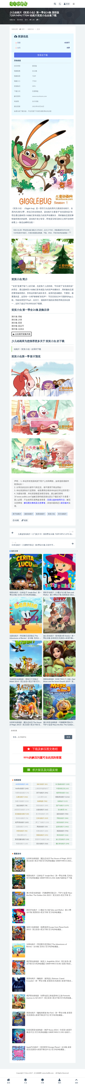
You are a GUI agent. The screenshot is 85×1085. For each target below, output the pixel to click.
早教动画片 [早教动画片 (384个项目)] (62, 818)
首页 (23, 29)
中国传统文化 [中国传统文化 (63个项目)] (62, 788)
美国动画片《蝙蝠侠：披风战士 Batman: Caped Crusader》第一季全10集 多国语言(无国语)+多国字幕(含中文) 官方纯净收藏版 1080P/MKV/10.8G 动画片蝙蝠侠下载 (48, 982)
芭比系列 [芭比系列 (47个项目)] (22, 835)
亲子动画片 (17, 514)
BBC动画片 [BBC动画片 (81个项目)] (42, 784)
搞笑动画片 (28, 514)
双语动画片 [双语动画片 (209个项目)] (42, 805)
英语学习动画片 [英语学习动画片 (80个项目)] (42, 839)
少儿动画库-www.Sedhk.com (44, 1073)
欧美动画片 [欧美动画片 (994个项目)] (62, 822)
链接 (25, 520)
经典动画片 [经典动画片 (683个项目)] (42, 831)
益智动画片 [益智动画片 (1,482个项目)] (62, 827)
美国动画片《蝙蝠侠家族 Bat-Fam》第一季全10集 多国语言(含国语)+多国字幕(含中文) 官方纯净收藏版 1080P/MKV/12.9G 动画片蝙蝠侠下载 (49, 1015)
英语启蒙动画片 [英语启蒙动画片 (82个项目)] (22, 839)
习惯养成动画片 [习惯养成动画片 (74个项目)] (22, 793)
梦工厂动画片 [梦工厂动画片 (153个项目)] (42, 822)
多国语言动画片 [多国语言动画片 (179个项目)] (21, 810)
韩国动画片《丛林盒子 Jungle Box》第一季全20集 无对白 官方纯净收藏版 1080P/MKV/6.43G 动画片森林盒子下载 (26, 594)
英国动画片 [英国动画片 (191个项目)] (42, 835)
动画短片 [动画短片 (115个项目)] (62, 801)
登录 (67, 4)
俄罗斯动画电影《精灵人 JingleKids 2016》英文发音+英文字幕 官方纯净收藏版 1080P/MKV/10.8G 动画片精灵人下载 (49, 963)
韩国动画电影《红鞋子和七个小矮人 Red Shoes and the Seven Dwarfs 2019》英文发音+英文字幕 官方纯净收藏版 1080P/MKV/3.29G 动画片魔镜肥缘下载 (59, 682)
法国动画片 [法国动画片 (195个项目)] (22, 827)
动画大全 (12, 20)
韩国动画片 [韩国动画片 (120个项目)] (22, 844)
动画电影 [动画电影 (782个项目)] (42, 801)
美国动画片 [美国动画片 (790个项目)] (62, 831)
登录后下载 (42, 55)
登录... (15, 737)
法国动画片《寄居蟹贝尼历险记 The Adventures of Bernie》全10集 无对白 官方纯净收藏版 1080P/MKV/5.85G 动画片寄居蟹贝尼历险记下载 (26, 639)
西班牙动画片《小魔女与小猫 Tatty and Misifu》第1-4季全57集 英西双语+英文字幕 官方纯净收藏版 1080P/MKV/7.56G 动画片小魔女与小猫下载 (59, 595)
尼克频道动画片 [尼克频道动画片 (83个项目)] (22, 814)
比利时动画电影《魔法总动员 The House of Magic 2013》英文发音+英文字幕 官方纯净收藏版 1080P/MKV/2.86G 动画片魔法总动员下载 (26, 725)
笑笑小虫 (51, 514)
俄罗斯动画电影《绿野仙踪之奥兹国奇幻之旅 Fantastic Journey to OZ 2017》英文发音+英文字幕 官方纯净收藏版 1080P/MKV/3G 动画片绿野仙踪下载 (49, 997)
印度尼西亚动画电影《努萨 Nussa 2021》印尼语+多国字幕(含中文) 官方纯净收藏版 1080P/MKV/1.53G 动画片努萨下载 (49, 1032)
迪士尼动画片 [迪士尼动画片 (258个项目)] (62, 839)
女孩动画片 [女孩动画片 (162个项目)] (42, 810)
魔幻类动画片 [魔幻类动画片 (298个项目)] (62, 844)
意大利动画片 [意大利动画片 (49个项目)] (42, 814)
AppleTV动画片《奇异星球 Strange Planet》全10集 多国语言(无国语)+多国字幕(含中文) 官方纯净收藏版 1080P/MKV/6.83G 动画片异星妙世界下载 (48, 1049)
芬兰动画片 (62, 514)
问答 (42, 1081)
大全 (25, 1081)
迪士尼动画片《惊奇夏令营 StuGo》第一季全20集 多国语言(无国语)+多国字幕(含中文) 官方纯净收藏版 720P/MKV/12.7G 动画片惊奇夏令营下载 (59, 639)
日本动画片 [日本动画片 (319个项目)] (42, 818)
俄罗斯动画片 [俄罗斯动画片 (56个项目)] (62, 793)
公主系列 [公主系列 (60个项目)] (42, 797)
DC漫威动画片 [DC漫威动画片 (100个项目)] (62, 784)
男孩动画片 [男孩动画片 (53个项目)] (42, 827)
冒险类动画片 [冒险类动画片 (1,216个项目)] (62, 797)
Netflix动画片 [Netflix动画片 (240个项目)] (22, 788)
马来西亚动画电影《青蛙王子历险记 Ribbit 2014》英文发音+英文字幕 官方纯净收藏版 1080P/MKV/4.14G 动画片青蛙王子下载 (26, 682)
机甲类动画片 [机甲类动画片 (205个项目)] (21, 822)
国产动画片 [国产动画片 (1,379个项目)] (62, 805)
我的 (59, 1081)
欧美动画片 (40, 514)
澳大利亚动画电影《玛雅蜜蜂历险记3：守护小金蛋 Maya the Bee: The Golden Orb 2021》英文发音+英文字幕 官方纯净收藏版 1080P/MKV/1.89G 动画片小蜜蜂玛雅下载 (49, 895)
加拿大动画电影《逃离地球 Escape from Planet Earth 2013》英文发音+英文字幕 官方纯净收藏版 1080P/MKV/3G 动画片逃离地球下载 (47, 929)
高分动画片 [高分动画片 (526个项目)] (42, 844)
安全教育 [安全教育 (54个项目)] (62, 810)
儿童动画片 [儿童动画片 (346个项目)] (22, 797)
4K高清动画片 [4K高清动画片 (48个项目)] (22, 784)
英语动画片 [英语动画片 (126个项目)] (62, 835)
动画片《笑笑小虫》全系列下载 (27, 349)
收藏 (16, 520)
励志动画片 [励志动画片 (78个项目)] (22, 805)
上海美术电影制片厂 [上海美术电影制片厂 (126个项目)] (42, 788)
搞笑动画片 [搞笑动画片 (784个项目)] (62, 814)
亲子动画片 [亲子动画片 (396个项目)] (42, 793)
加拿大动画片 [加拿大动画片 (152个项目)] (21, 801)
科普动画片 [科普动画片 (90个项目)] (22, 831)
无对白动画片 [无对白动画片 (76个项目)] (22, 818)
